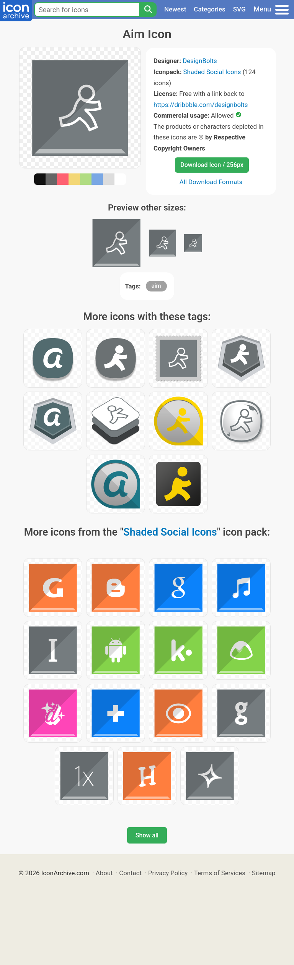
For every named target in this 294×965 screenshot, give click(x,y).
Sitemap (264, 873)
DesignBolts (200, 61)
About (104, 873)
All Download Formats (211, 182)
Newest (175, 9)
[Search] (148, 9)
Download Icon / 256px (211, 164)
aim (156, 285)
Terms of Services (219, 873)
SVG (239, 9)
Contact (130, 873)
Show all (147, 835)
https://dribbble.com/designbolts (201, 104)
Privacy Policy (168, 873)
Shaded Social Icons (212, 72)
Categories (209, 9)
